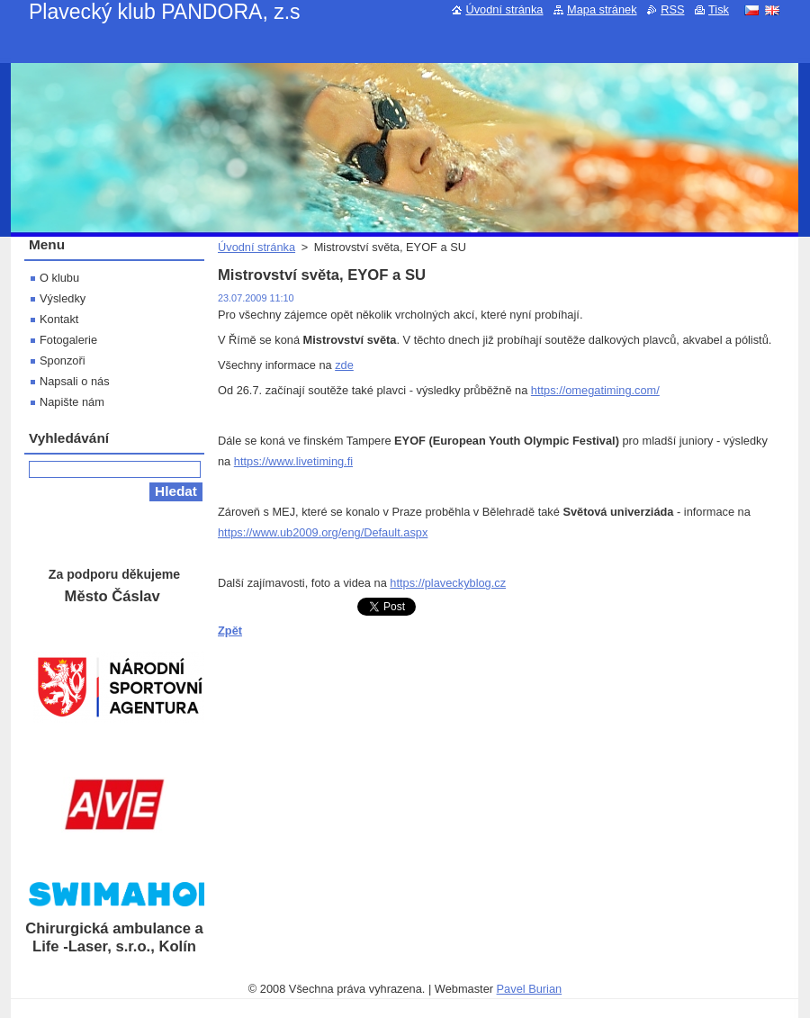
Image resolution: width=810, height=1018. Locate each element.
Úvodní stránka (256, 247)
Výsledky (63, 298)
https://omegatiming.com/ (595, 390)
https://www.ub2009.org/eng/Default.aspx (323, 532)
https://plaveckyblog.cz (448, 583)
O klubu (59, 277)
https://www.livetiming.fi (293, 461)
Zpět (230, 630)
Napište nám (72, 402)
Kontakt (59, 319)
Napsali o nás (75, 381)
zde (344, 365)
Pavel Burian (529, 988)
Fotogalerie (68, 340)
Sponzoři (63, 360)
